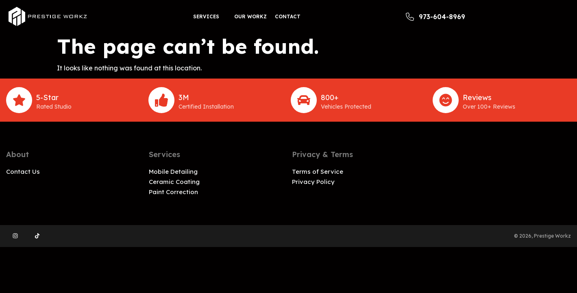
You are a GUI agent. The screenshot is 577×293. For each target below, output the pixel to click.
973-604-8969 (435, 17)
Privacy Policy (313, 182)
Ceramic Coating (174, 182)
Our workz (250, 16)
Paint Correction (173, 192)
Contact (287, 16)
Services (206, 16)
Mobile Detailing (173, 171)
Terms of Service (317, 171)
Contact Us (23, 171)
